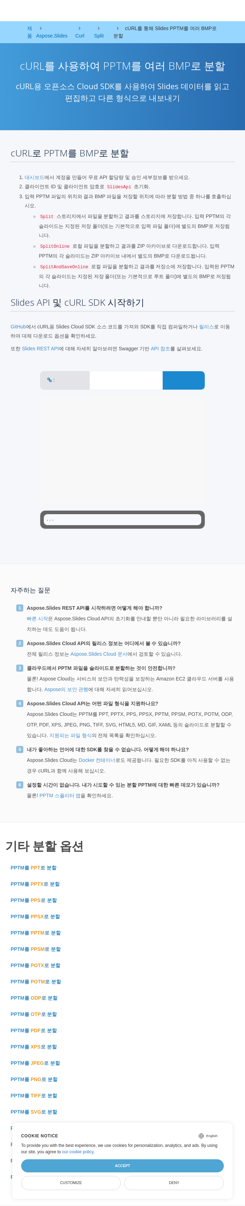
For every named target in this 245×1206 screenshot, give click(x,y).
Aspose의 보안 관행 (66, 689)
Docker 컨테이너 (97, 760)
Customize (71, 1183)
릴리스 (206, 326)
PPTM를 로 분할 (33, 868)
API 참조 (160, 348)
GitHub (18, 326)
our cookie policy (78, 1151)
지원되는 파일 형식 (70, 735)
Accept (122, 1166)
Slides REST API (40, 348)
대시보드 (34, 177)
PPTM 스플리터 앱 (60, 795)
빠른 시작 (37, 618)
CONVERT (183, 380)
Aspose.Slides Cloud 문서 (99, 654)
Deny (174, 1183)
